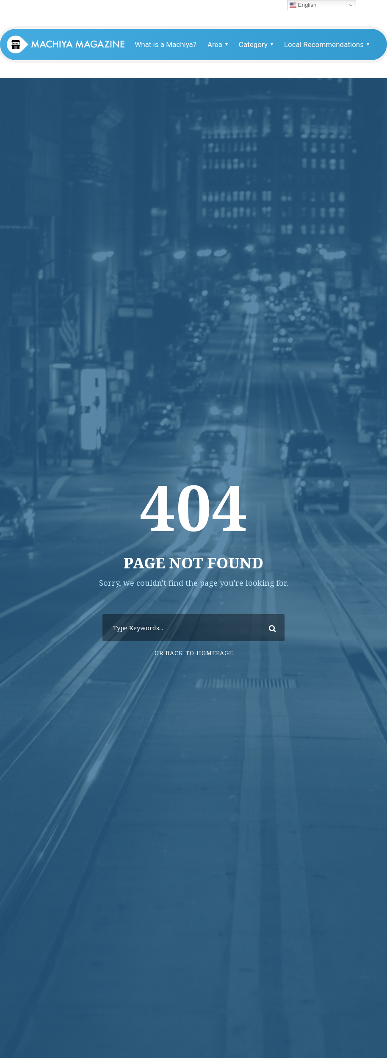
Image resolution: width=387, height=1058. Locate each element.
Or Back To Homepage (194, 653)
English (303, 5)
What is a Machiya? (165, 44)
